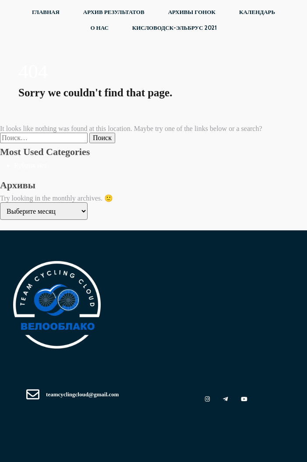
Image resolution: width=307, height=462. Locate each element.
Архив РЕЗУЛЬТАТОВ (114, 11)
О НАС (99, 27)
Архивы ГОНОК (191, 11)
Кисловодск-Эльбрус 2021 (174, 27)
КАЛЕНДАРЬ (257, 11)
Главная (46, 11)
